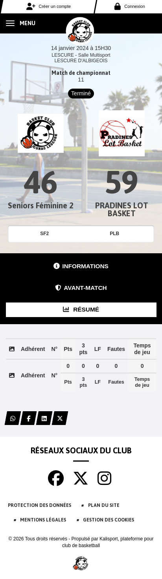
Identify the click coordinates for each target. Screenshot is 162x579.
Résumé (81, 309)
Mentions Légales (43, 520)
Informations (81, 266)
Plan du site (104, 505)
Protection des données (39, 505)
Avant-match (81, 287)
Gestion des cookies (108, 520)
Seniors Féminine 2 (41, 205)
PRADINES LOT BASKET (121, 209)
